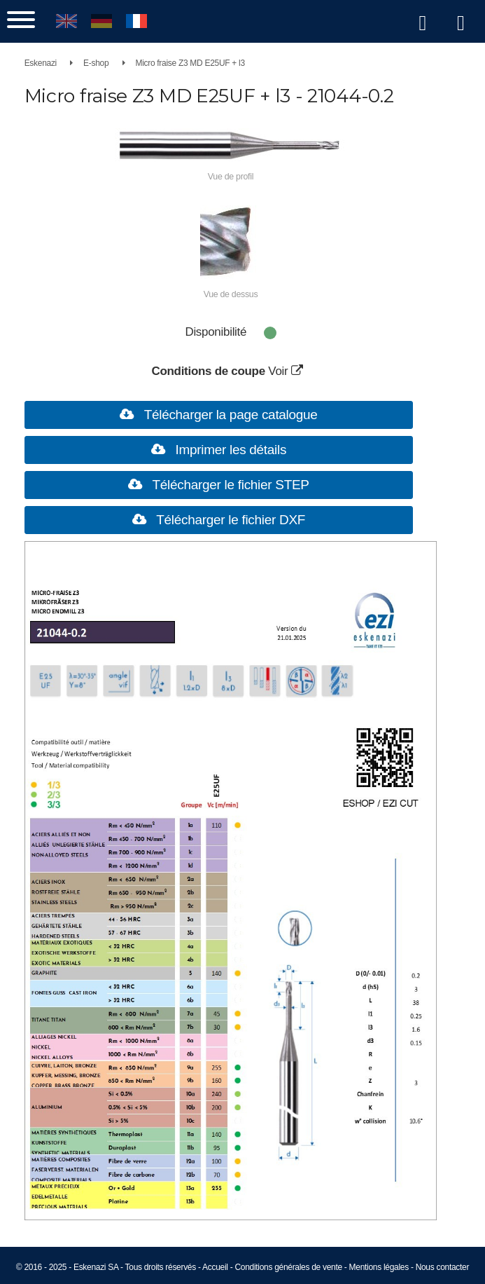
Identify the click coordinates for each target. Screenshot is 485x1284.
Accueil (215, 1267)
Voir (288, 371)
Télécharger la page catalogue (229, 414)
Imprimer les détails (228, 449)
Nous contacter (443, 1267)
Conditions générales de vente (288, 1267)
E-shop (95, 63)
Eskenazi (40, 63)
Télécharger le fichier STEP (229, 484)
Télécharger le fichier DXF (229, 519)
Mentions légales (379, 1267)
